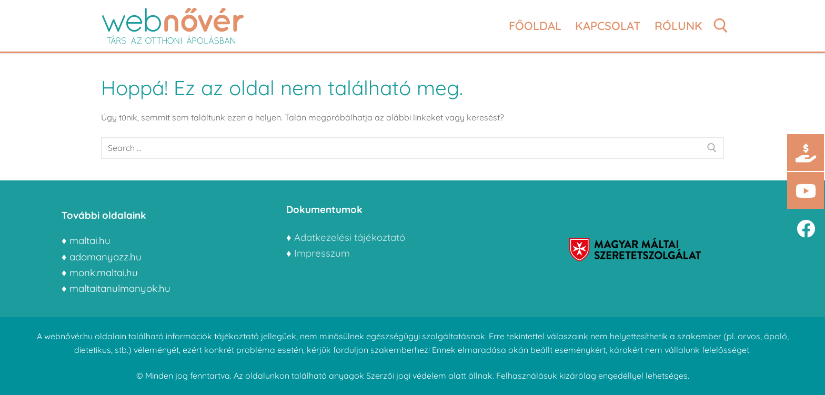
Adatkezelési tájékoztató (349, 237)
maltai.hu (89, 240)
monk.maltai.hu (103, 272)
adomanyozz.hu (105, 256)
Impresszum (323, 253)
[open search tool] (720, 25)
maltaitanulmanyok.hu (119, 288)
